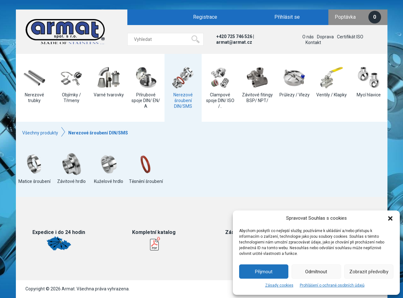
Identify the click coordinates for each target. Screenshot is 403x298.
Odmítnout (316, 272)
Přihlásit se (287, 17)
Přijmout (263, 272)
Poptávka (358, 17)
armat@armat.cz (234, 42)
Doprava (325, 36)
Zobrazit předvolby (368, 272)
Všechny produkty (40, 132)
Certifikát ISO (350, 36)
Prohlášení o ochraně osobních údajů (332, 285)
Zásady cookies (279, 285)
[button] (390, 218)
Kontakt (313, 42)
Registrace (205, 17)
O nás (308, 36)
